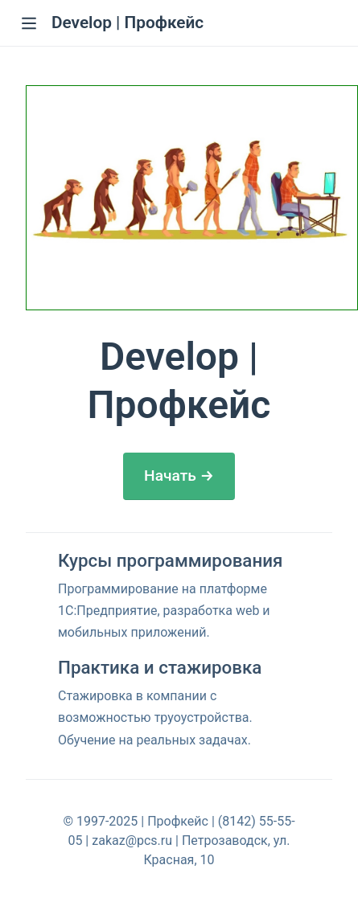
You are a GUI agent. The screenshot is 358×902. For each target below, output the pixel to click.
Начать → (179, 475)
